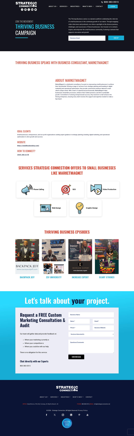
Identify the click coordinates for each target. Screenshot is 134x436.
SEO (68, 189)
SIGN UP (116, 38)
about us (52, 6)
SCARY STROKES (106, 277)
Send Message (76, 357)
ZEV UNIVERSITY (54, 277)
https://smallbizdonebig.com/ (28, 145)
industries (74, 6)
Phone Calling (32, 189)
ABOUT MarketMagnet (71, 80)
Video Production (103, 189)
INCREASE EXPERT (80, 277)
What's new (87, 6)
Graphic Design (86, 208)
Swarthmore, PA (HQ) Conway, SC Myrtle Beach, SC (42, 404)
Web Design (50, 208)
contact (99, 6)
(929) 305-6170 (23, 155)
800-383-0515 (111, 2)
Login (113, 6)
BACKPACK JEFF (27, 277)
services (63, 6)
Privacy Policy (83, 410)
